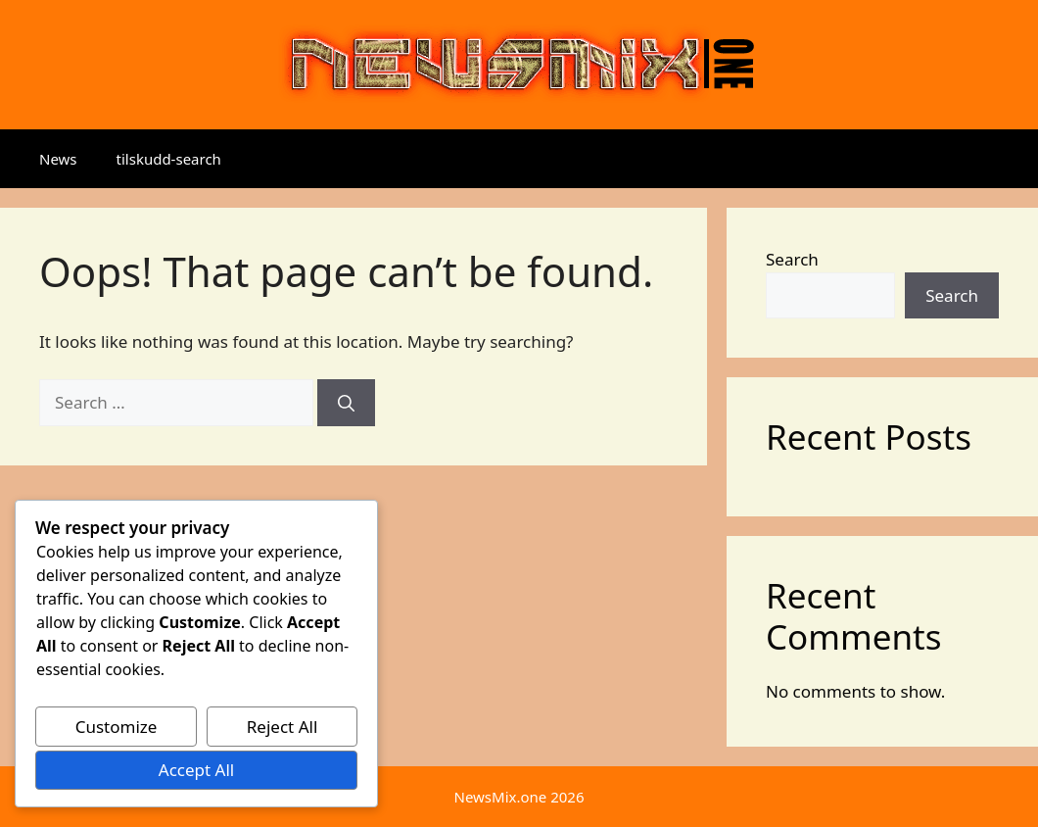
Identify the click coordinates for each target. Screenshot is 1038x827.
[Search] (346, 402)
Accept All (196, 769)
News (58, 159)
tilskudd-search (169, 159)
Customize (116, 726)
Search (792, 259)
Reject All (282, 726)
